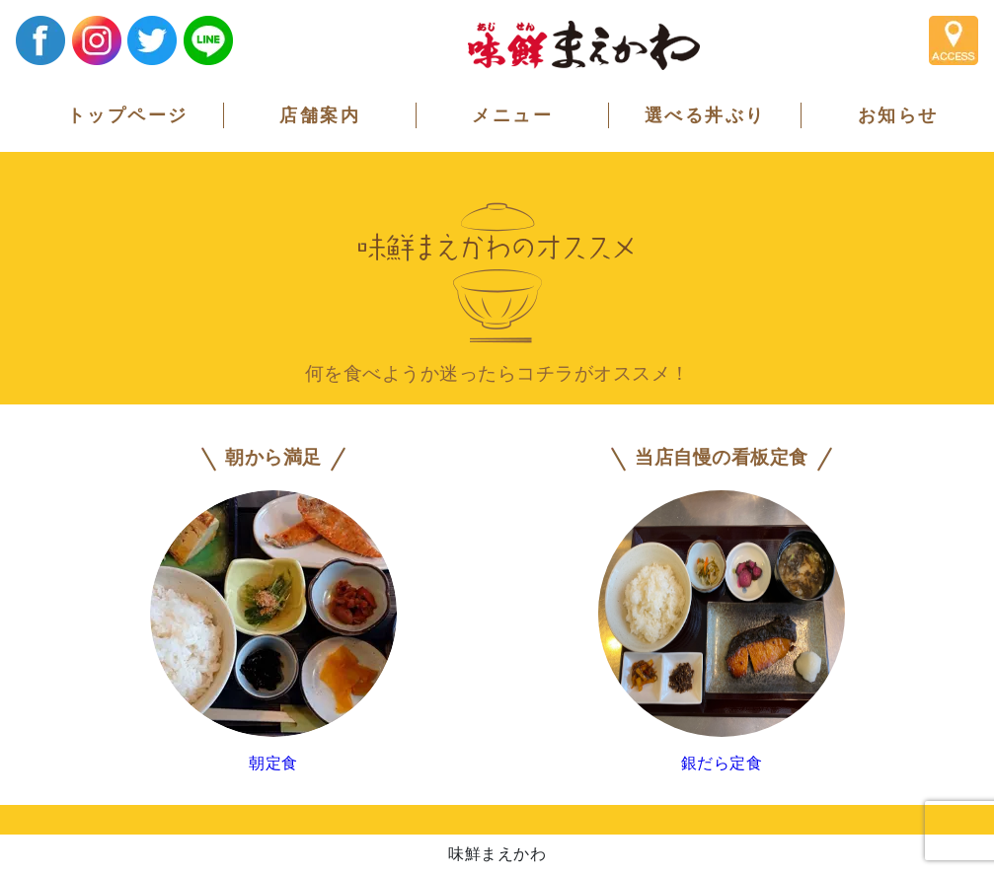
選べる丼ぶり (705, 115)
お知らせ (898, 115)
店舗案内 (319, 115)
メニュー (512, 115)
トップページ (128, 115)
